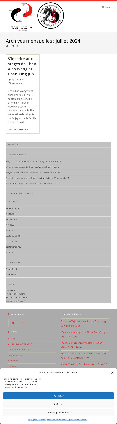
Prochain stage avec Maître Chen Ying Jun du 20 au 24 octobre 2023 (37, 178)
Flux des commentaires (16, 297)
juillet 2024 (11, 214)
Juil (18, 45)
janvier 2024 (11, 219)
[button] (112, 372)
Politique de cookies (37, 419)
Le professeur (15, 355)
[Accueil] (7, 45)
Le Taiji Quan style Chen (32, 344)
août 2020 (10, 252)
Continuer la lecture (18, 130)
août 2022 (10, 230)
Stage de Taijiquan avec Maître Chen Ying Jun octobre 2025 (33, 161)
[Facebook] (13, 323)
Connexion (11, 290)
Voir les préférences (59, 412)
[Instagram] (22, 323)
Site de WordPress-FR (16, 301)
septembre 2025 (13, 208)
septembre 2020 (13, 247)
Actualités (13, 361)
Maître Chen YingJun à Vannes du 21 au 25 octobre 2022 (31, 183)
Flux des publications (15, 294)
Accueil (11, 338)
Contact (12, 366)
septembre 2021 (13, 236)
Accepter (59, 395)
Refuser (58, 404)
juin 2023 (10, 225)
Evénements (17, 83)
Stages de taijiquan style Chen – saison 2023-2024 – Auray (33, 172)
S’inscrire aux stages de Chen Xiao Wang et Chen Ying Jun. (22, 66)
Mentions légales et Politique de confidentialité (67, 419)
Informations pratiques (19, 349)
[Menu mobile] (106, 7)
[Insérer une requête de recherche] (58, 145)
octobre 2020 (12, 241)
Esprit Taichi (11, 269)
